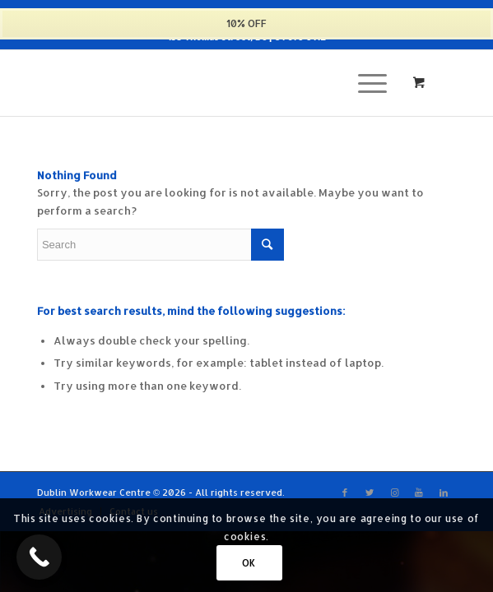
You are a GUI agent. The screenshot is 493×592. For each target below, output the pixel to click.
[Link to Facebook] (345, 492)
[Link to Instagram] (394, 492)
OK (249, 563)
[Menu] (364, 83)
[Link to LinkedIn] (443, 492)
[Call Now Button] (39, 557)
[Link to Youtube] (419, 492)
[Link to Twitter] (369, 492)
